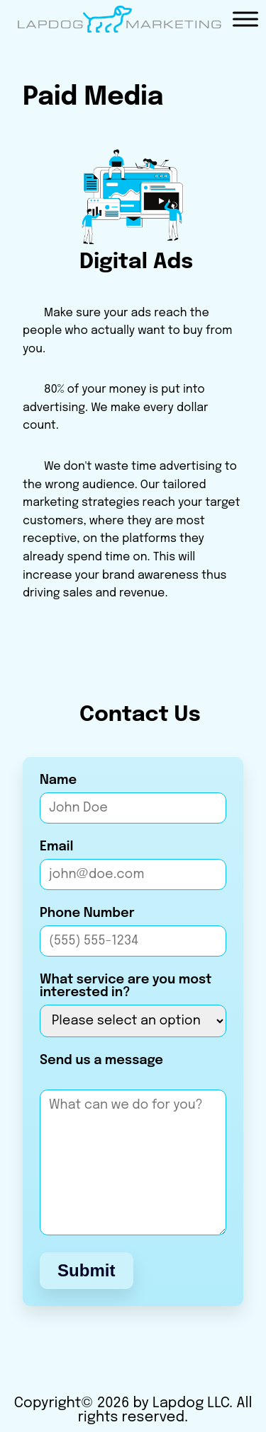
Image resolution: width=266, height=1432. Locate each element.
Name (58, 780)
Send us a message (101, 1060)
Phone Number (87, 913)
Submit (86, 1270)
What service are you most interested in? (125, 986)
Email (56, 847)
